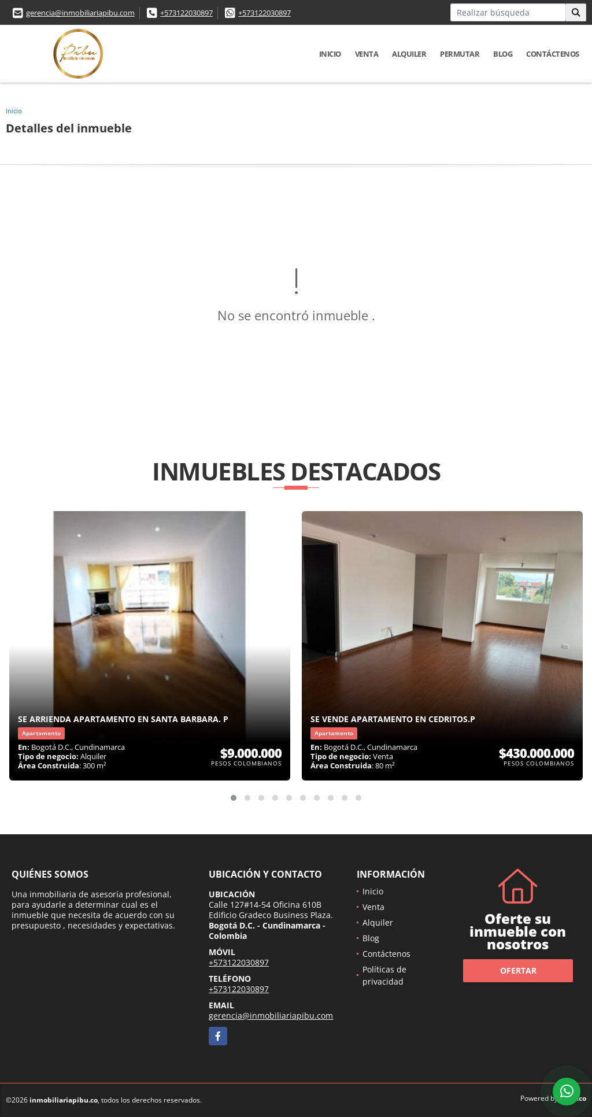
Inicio (330, 54)
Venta (367, 54)
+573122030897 (186, 13)
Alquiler (409, 54)
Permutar (459, 54)
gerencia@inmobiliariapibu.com (80, 13)
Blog (502, 54)
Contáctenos (552, 54)
